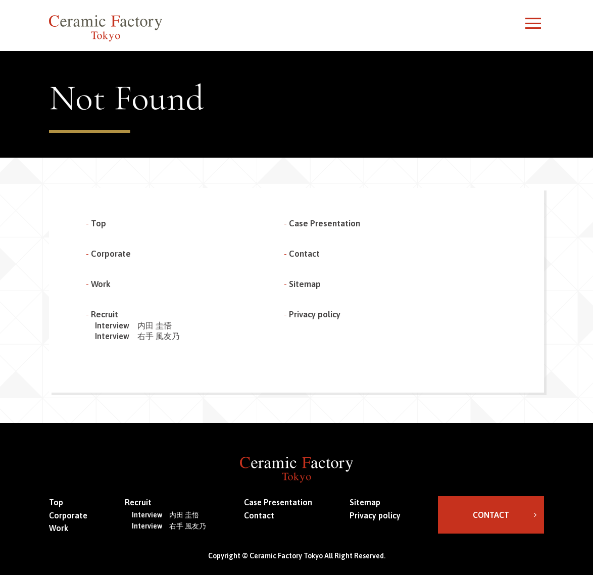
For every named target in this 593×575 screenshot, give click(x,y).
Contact (304, 254)
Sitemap (305, 284)
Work (101, 284)
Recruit (104, 314)
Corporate (111, 254)
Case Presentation (324, 223)
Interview (133, 325)
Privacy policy (314, 314)
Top (98, 223)
